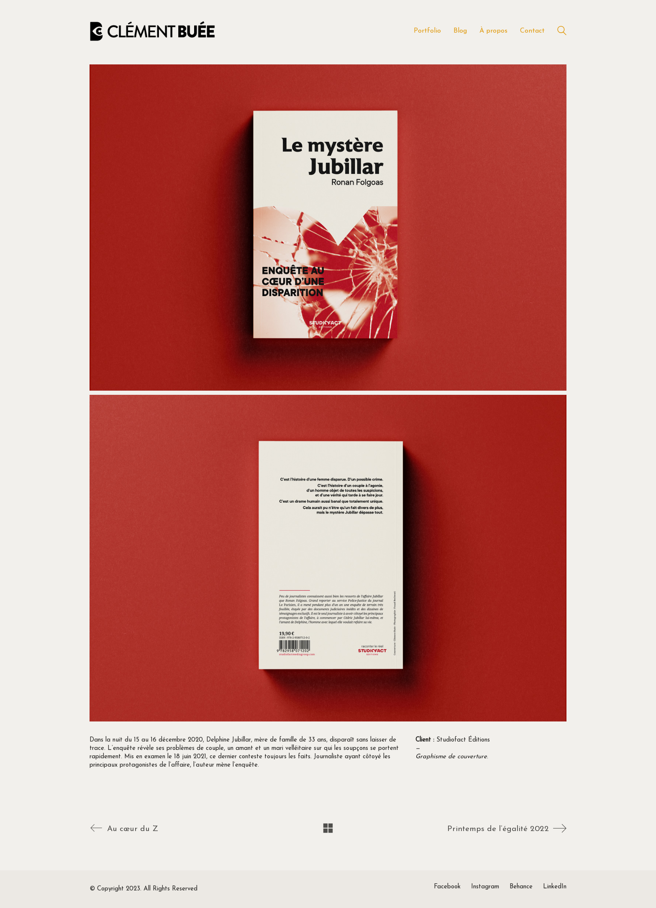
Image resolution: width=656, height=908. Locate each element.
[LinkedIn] (554, 887)
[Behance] (521, 887)
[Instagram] (485, 887)
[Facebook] (447, 887)
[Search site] (561, 32)
